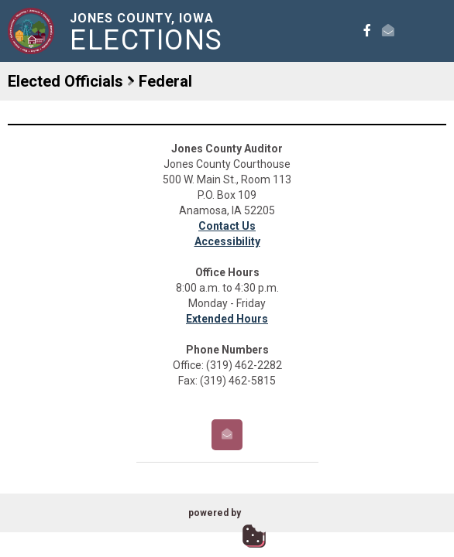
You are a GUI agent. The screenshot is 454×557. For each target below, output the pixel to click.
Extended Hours (227, 319)
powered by (214, 512)
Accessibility (227, 241)
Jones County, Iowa (149, 32)
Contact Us (227, 226)
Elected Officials (65, 81)
